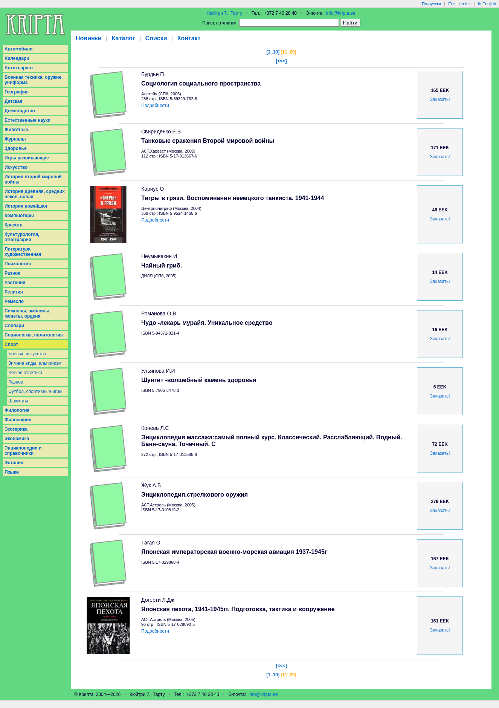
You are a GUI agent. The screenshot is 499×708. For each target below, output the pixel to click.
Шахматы (18, 401)
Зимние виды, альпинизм (34, 363)
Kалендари (17, 58)
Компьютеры (19, 215)
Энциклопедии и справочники (23, 450)
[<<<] (281, 61)
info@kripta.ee (341, 13)
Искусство (16, 167)
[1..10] (272, 52)
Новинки (89, 38)
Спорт (11, 344)
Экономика (17, 438)
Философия (18, 419)
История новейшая (26, 206)
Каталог (123, 38)
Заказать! (440, 99)
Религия (14, 292)
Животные (16, 129)
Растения (15, 282)
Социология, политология (34, 335)
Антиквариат (19, 67)
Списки (156, 38)
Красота (14, 225)
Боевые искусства (27, 353)
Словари (14, 325)
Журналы (15, 139)
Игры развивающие (27, 158)
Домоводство (20, 110)
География (17, 92)
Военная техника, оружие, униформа (34, 80)
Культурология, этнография (22, 237)
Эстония (14, 462)
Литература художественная (23, 251)
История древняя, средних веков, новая (35, 194)
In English (487, 4)
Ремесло (14, 301)
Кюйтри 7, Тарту (224, 13)
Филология (17, 410)
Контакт (189, 38)
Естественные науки (27, 120)
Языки (12, 472)
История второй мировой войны (33, 179)
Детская (13, 101)
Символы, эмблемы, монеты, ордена (27, 313)
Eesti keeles (459, 4)
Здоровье (16, 148)
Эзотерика (16, 429)
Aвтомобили (19, 49)
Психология (18, 263)
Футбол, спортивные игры (35, 391)
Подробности (155, 105)
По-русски (431, 4)
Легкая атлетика (25, 372)
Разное (12, 273)
